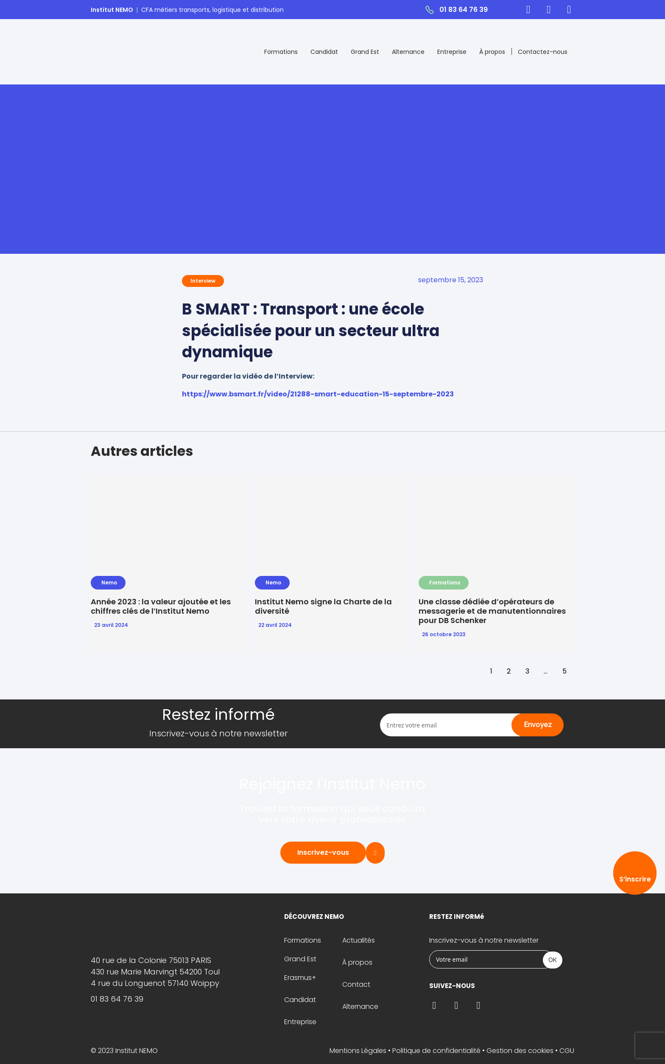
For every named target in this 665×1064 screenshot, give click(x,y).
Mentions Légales (358, 1051)
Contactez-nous (542, 52)
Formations (281, 52)
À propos (492, 52)
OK (552, 960)
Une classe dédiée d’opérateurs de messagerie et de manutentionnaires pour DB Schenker (492, 611)
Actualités (358, 940)
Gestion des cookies (519, 1051)
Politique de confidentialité (436, 1051)
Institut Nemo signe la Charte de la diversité (323, 606)
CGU (566, 1051)
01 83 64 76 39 (463, 9)
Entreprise (452, 52)
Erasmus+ (300, 978)
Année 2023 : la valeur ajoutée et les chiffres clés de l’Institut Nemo (161, 606)
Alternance (408, 52)
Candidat (324, 52)
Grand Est (365, 52)
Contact (356, 984)
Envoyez (538, 725)
